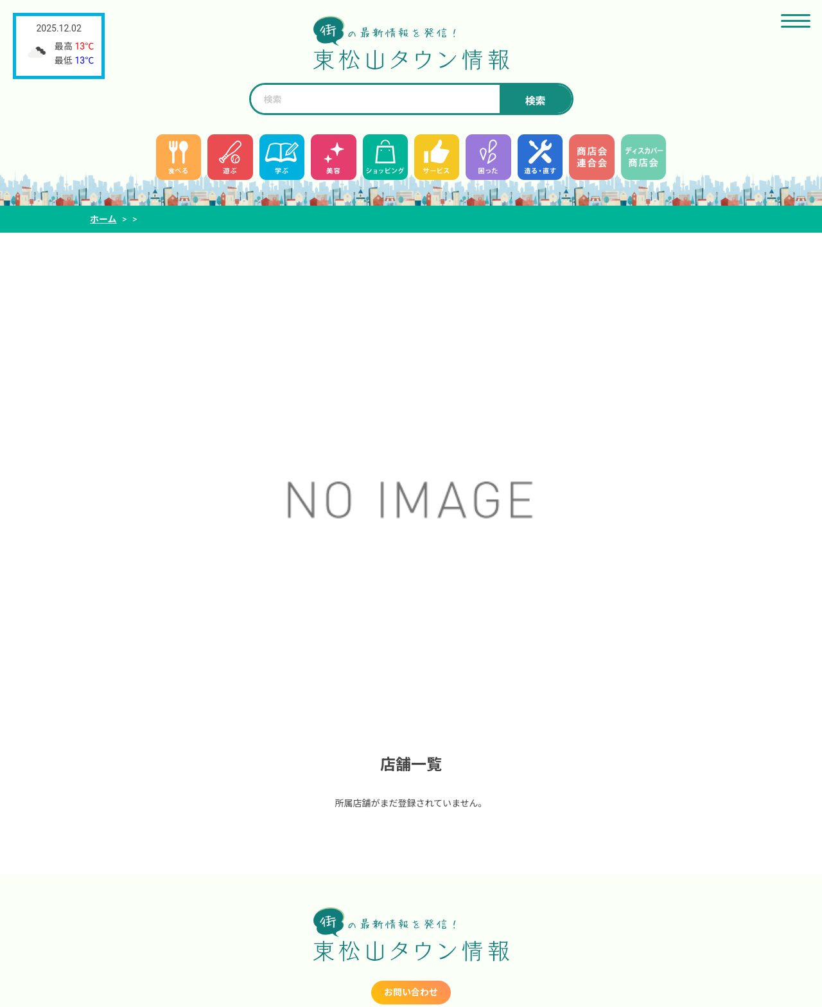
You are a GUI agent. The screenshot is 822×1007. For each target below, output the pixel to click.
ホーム (103, 219)
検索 (535, 101)
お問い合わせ (411, 992)
